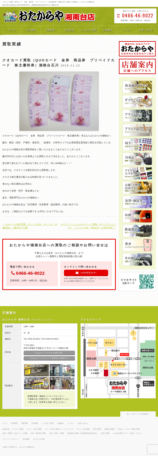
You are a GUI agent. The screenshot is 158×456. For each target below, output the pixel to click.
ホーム (11, 30)
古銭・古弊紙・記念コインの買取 (15, 433)
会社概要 (26, 439)
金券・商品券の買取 (38, 433)
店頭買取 (31, 30)
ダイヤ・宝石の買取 (34, 429)
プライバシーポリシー (10, 439)
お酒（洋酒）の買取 (56, 433)
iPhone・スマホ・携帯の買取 (129, 429)
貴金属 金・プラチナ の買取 (12, 429)
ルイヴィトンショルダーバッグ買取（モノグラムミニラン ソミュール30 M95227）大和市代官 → (88, 226)
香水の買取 (105, 433)
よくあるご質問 (88, 30)
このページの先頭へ (138, 414)
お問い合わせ (146, 30)
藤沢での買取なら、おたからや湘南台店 (19, 447)
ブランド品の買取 (83, 429)
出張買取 (69, 30)
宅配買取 (50, 30)
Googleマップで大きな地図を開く (49, 353)
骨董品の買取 (109, 429)
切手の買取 (97, 429)
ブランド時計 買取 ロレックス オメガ (59, 429)
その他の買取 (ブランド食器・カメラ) (127, 433)
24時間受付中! (86, 273)
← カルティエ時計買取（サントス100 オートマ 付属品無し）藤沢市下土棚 (29, 226)
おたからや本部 (39, 439)
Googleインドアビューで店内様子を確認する (49, 358)
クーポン (127, 30)
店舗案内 (107, 30)
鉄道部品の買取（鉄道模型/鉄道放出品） (82, 433)
